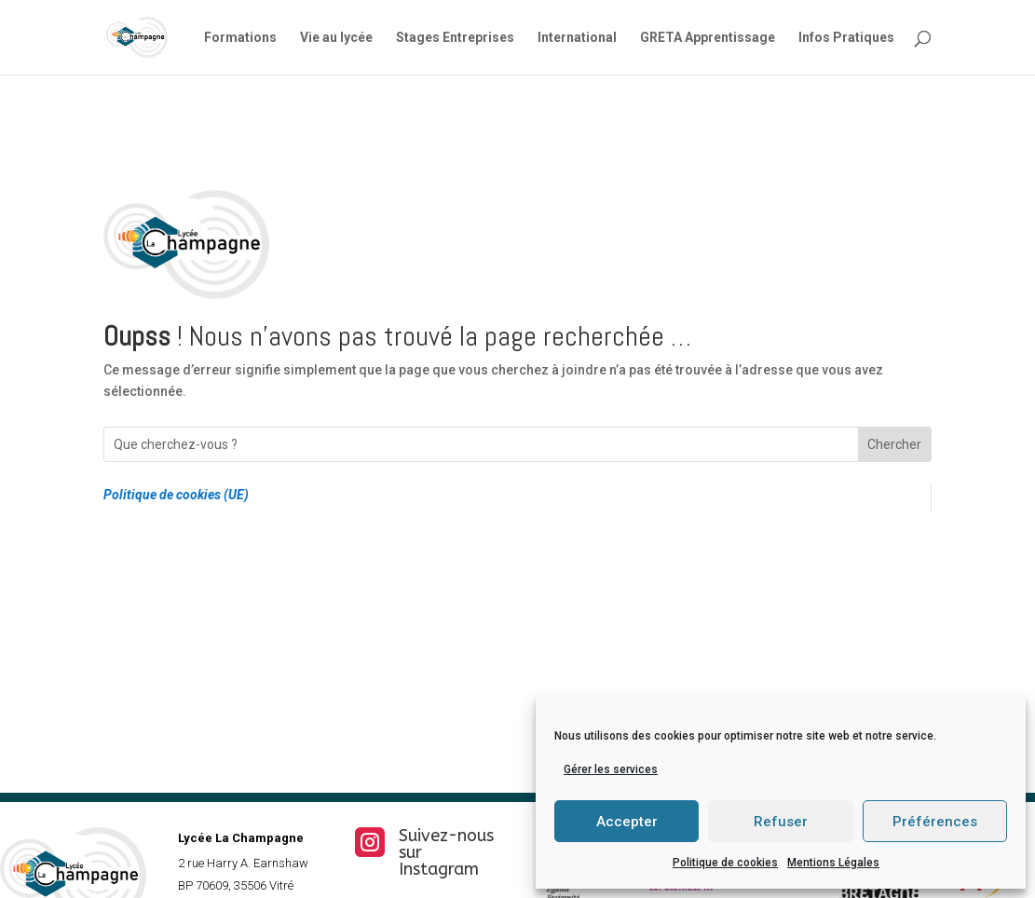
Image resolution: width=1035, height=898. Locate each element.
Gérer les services (611, 769)
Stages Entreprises (455, 38)
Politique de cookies (725, 862)
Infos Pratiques (846, 38)
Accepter (627, 821)
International (577, 38)
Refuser (781, 821)
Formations (240, 38)
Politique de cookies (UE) (176, 494)
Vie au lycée (336, 38)
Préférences (934, 821)
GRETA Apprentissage (707, 38)
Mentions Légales (833, 862)
